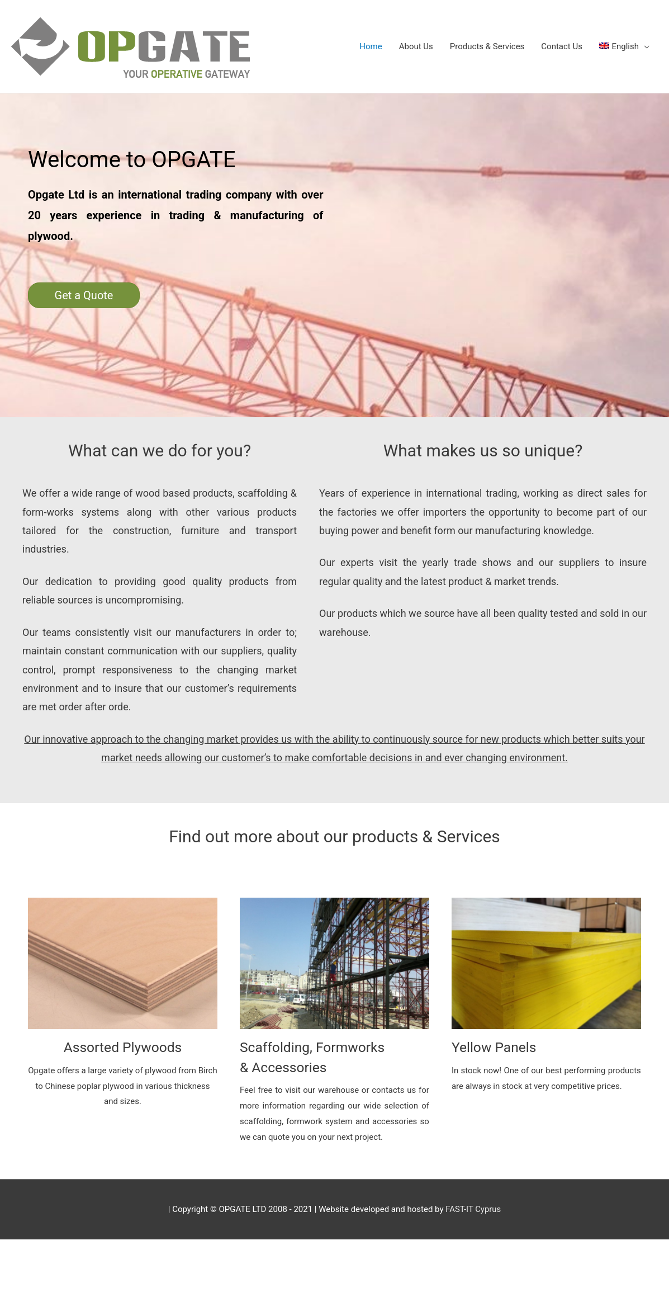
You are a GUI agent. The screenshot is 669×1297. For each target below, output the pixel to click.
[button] (84, 295)
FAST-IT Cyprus (473, 1209)
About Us (416, 46)
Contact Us (561, 46)
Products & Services (487, 46)
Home (370, 46)
